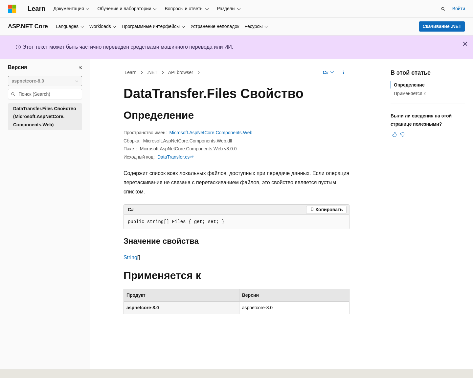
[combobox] (45, 81)
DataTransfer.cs (173, 157)
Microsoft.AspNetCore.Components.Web (211, 132)
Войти (458, 8)
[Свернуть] (80, 67)
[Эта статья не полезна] (402, 135)
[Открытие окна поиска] (443, 9)
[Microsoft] (12, 9)
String (130, 257)
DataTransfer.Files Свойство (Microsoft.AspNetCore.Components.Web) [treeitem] (44, 116)
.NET (152, 72)
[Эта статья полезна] (394, 135)
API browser (180, 72)
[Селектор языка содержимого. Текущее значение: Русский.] (23, 367)
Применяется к (410, 93)
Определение (409, 85)
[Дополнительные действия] (343, 72)
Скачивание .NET (441, 26)
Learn (131, 72)
